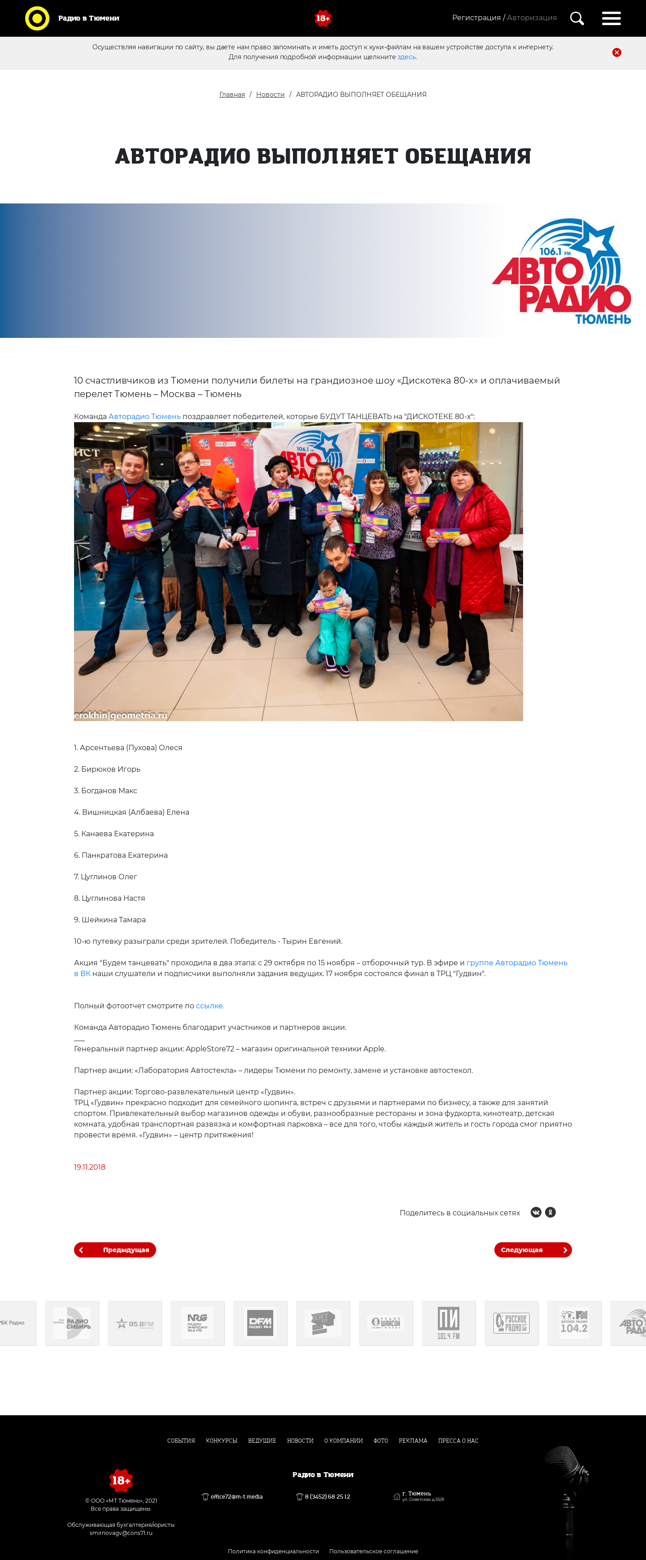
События (181, 1440)
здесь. (407, 57)
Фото (381, 1440)
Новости (270, 95)
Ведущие (262, 1440)
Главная (232, 95)
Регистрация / (478, 17)
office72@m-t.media (237, 1496)
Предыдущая (126, 1250)
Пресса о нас (458, 1440)
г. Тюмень (423, 1496)
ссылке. (210, 1006)
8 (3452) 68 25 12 (327, 1496)
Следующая (522, 1250)
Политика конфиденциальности (273, 1551)
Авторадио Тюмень (145, 416)
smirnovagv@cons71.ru (121, 1533)
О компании (343, 1440)
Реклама (413, 1440)
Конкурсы (221, 1440)
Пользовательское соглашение (373, 1551)
